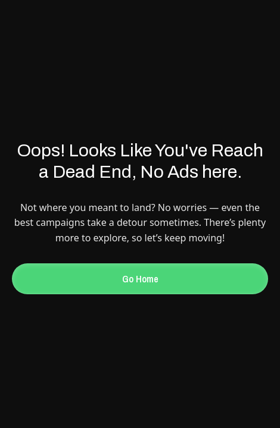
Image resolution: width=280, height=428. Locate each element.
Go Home (140, 278)
